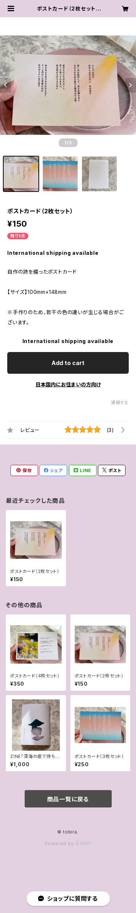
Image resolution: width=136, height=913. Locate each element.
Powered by (68, 843)
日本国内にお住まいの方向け (68, 384)
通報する (120, 402)
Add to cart (68, 363)
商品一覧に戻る (68, 799)
